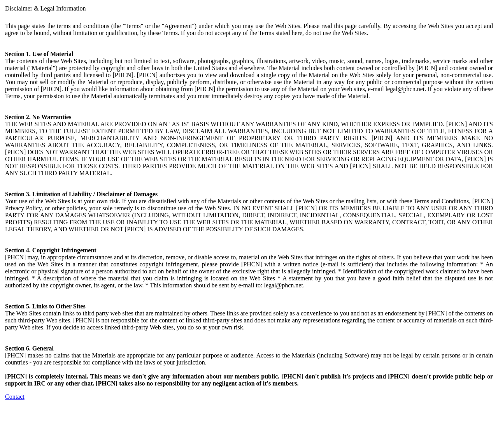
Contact (15, 396)
